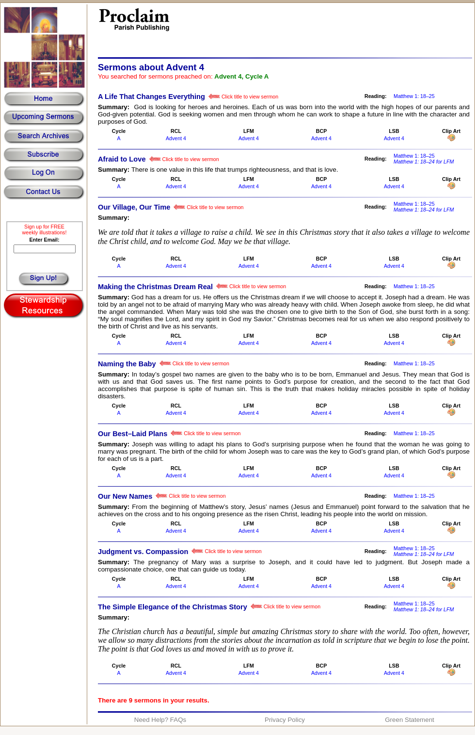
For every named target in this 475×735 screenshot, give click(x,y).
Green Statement (409, 719)
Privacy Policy (285, 719)
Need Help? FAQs (160, 719)
